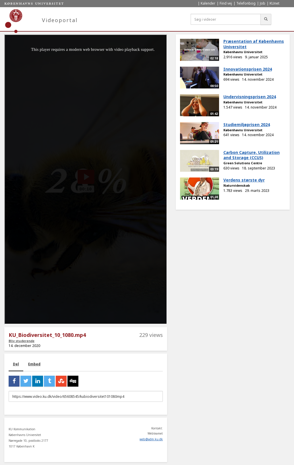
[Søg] (265, 19)
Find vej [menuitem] (226, 3)
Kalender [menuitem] (208, 3)
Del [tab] (16, 364)
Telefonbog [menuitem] (246, 3)
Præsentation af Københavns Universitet (253, 43)
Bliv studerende (21, 341)
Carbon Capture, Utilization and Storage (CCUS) (251, 155)
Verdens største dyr (244, 180)
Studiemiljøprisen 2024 (246, 124)
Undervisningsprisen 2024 (249, 96)
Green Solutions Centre (242, 163)
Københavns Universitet (242, 52)
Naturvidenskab (236, 185)
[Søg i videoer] (226, 19)
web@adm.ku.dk (151, 439)
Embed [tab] (34, 364)
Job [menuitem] (262, 3)
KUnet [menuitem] (274, 3)
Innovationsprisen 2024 (247, 69)
